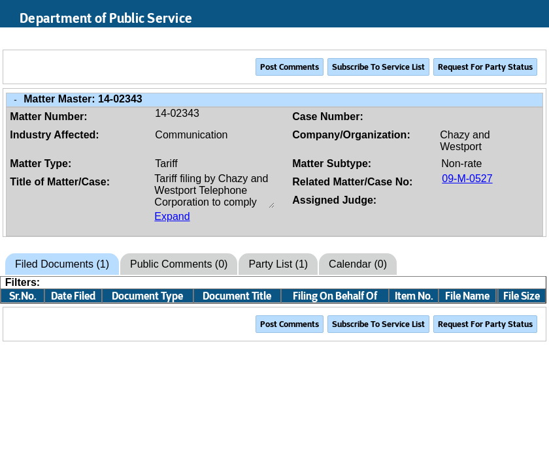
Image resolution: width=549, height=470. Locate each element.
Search (477, 38)
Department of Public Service (106, 18)
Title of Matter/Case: (60, 181)
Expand (172, 216)
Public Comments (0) (178, 264)
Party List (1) (278, 264)
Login (527, 38)
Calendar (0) (358, 264)
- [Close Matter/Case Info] (15, 99)
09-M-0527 (467, 178)
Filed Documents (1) (62, 264)
